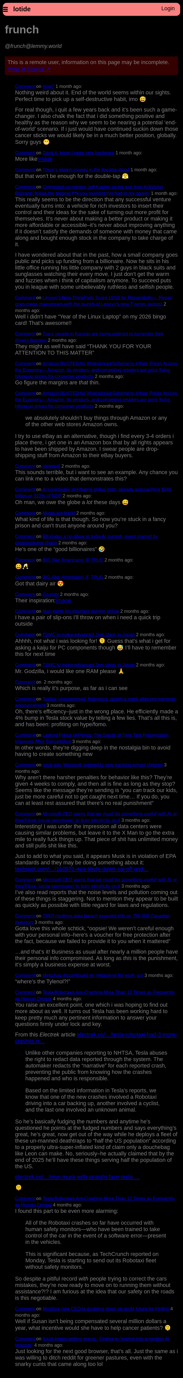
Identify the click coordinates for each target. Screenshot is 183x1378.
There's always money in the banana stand (85, 169)
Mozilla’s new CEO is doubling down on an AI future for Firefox (106, 1308)
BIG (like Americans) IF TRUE (73, 560)
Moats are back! (59, 513)
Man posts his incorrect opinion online (81, 611)
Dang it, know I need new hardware (78, 152)
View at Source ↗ (28, 69)
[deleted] (51, 466)
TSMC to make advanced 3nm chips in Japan (88, 634)
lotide (22, 9)
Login (168, 8)
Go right (51, 594)
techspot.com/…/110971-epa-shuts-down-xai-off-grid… (82, 869)
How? (48, 86)
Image (44, 159)
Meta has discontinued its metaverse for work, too (93, 975)
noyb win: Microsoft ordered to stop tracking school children (103, 764)
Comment (25, 86)
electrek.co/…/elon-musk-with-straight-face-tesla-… (77, 1177)
